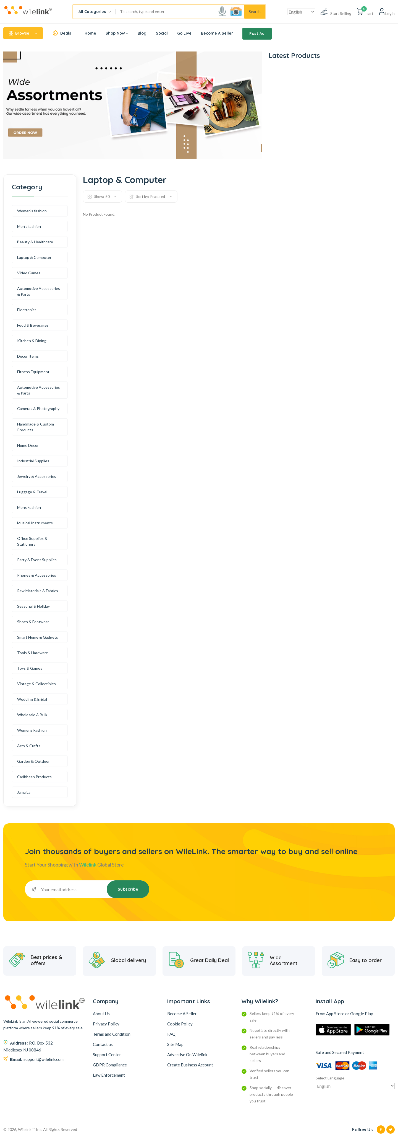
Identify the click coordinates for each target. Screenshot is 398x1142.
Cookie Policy (180, 1023)
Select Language (330, 1078)
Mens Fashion (29, 507)
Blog (142, 33)
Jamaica (23, 792)
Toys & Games (29, 668)
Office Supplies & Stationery (32, 541)
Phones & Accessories (36, 575)
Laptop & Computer (34, 257)
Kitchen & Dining (31, 340)
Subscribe (128, 889)
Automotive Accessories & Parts (38, 291)
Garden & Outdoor (33, 761)
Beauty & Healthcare (35, 241)
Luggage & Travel (32, 491)
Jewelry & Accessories (36, 476)
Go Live (184, 33)
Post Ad (257, 33)
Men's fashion (29, 226)
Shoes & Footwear (33, 621)
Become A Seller (217, 33)
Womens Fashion (32, 730)
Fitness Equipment (33, 371)
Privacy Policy (106, 1023)
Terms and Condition (111, 1034)
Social (162, 33)
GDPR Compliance (110, 1064)
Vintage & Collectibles (36, 683)
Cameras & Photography (38, 408)
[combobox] (94, 12)
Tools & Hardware (32, 652)
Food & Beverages (33, 325)
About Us (101, 1013)
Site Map (175, 1044)
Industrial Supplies (33, 460)
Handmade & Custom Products (35, 427)
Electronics (26, 309)
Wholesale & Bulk (32, 714)
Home (90, 33)
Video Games (28, 272)
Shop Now (117, 33)
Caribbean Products (34, 776)
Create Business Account (190, 1064)
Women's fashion (32, 210)
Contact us (103, 1044)
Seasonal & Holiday (33, 606)
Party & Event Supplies (37, 559)
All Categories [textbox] (92, 11)
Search (255, 11)
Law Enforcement (109, 1075)
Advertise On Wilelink (187, 1054)
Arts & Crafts (28, 745)
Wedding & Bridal (32, 699)
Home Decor (28, 445)
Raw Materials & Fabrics (37, 590)
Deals (65, 33)
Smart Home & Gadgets (37, 637)
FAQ (171, 1034)
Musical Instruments (35, 522)
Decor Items (28, 356)
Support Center (107, 1054)
